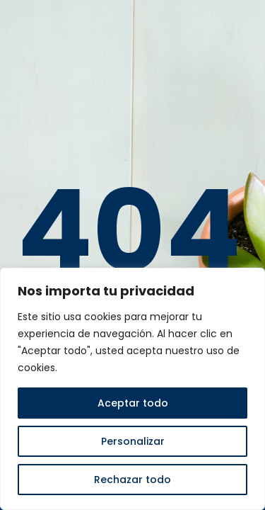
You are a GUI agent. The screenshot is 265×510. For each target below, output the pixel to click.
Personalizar (133, 441)
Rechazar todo (132, 479)
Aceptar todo (133, 403)
